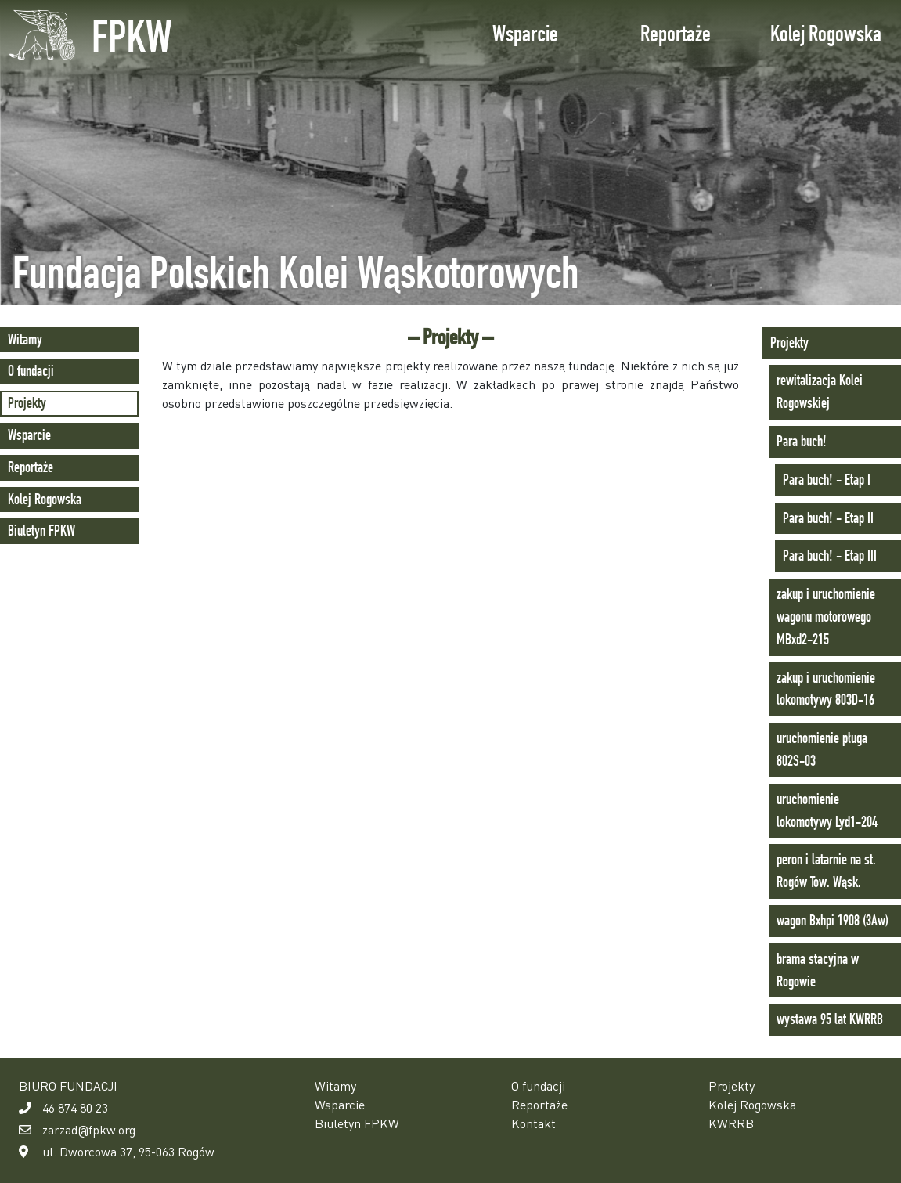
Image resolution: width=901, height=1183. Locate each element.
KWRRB (731, 1123)
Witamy (25, 339)
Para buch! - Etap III (830, 555)
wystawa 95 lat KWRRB (830, 1019)
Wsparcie (525, 33)
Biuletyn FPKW (41, 530)
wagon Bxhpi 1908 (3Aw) (832, 920)
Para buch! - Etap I (826, 480)
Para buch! (802, 441)
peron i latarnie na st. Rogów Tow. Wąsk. (826, 870)
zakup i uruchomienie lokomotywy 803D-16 (826, 689)
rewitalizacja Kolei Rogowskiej (820, 391)
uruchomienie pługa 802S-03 (822, 749)
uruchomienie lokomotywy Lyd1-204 (827, 810)
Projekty (27, 403)
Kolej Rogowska (825, 33)
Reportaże (675, 33)
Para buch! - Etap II (828, 518)
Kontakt (533, 1123)
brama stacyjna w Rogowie (818, 970)
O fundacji (31, 371)
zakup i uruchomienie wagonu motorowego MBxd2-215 (826, 616)
